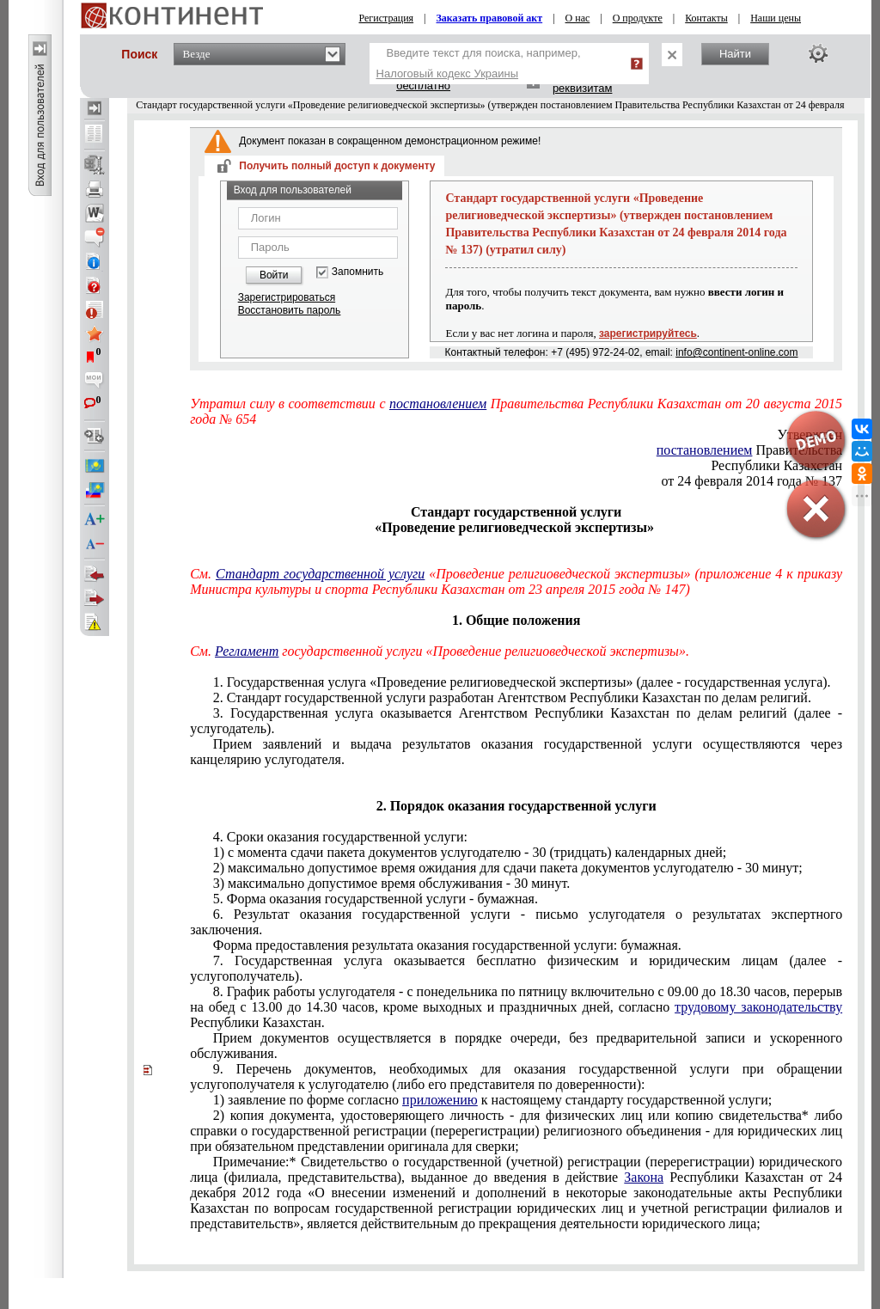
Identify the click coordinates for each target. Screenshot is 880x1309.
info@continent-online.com (736, 352)
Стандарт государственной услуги (320, 573)
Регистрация (386, 18)
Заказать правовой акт (490, 18)
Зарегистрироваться (286, 297)
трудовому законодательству (758, 1007)
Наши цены (775, 18)
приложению (440, 1099)
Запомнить (357, 272)
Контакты (706, 18)
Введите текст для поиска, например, (478, 63)
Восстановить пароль (289, 310)
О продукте (638, 18)
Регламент (246, 651)
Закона (643, 1177)
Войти (274, 275)
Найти (735, 53)
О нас (577, 18)
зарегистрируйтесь (648, 333)
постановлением (437, 403)
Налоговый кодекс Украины (447, 73)
